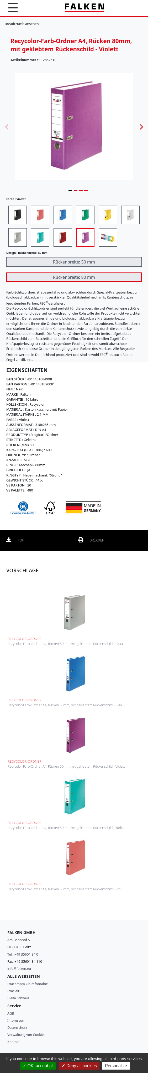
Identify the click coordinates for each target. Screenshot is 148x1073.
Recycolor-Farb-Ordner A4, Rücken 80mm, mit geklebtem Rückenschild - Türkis (66, 827)
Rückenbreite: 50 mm (74, 262)
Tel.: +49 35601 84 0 (22, 954)
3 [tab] (80, 190)
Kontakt (13, 1041)
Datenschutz (17, 1027)
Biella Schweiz (18, 998)
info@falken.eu (19, 968)
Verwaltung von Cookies (26, 1034)
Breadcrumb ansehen (22, 23)
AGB (10, 1013)
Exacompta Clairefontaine (27, 983)
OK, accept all (38, 1066)
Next (141, 126)
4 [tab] (86, 190)
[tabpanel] (74, 126)
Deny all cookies (79, 1066)
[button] (13, 7)
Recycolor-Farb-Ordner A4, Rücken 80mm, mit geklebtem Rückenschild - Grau (65, 643)
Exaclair (13, 990)
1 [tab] (70, 190)
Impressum (16, 1020)
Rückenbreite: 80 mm (74, 277)
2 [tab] (75, 190)
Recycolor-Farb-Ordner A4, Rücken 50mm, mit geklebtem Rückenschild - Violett (66, 766)
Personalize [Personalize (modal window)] (116, 1066)
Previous (6, 126)
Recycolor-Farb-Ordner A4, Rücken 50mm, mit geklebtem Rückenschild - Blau (65, 705)
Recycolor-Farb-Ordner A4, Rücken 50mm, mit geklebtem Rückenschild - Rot (64, 889)
